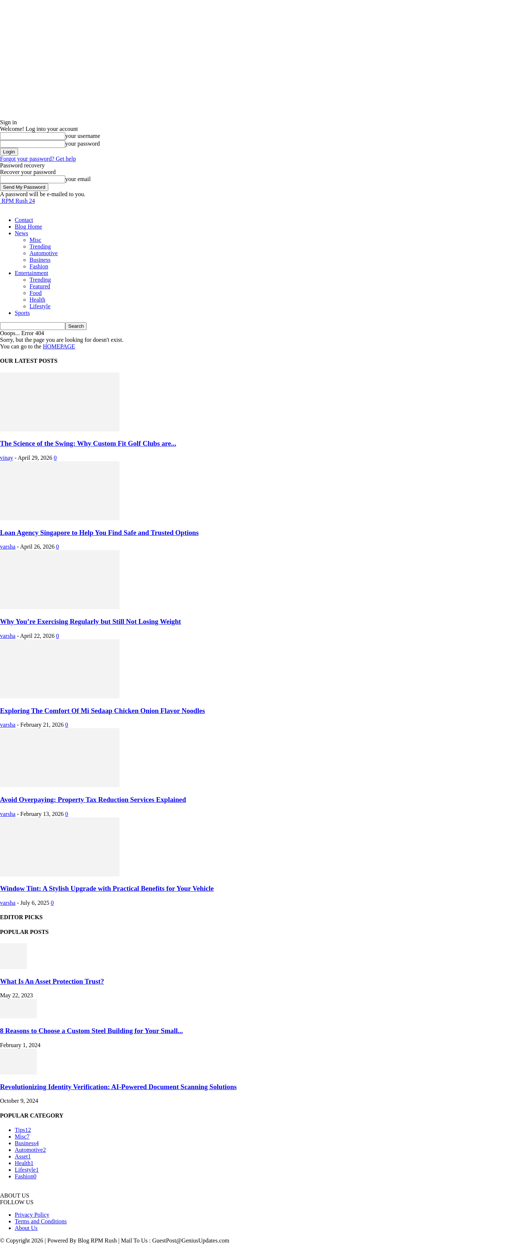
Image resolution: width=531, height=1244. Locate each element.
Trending (40, 246)
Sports (22, 313)
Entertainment (31, 273)
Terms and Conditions (41, 1221)
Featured (40, 286)
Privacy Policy (32, 1215)
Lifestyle (40, 306)
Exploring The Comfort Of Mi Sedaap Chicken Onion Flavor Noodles (102, 711)
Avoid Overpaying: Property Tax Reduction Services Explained (93, 799)
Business (40, 260)
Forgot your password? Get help (38, 159)
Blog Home (28, 226)
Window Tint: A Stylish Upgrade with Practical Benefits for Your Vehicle (107, 888)
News (21, 233)
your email (78, 179)
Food (36, 293)
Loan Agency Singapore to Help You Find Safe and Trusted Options (99, 532)
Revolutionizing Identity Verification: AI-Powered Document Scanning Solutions (118, 1087)
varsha (7, 546)
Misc (35, 240)
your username (82, 136)
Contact (24, 220)
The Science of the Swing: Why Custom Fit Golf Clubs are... (88, 443)
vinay (6, 458)
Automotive (44, 253)
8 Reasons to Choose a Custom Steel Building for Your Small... (91, 1031)
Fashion (39, 266)
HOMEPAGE (59, 346)
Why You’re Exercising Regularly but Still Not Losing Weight (90, 621)
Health (37, 299)
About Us (26, 1228)
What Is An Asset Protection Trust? (52, 981)
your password (82, 143)
